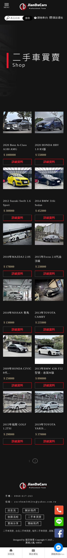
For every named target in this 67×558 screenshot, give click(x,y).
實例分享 (13, 523)
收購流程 (13, 517)
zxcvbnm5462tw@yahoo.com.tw (35, 501)
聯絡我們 (33, 523)
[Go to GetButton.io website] (58, 554)
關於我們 (30, 510)
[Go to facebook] (58, 547)
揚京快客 (30, 539)
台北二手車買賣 (23, 531)
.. (53, 539)
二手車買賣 (35, 517)
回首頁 (12, 510)
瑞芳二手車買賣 (39, 531)
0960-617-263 (23, 496)
